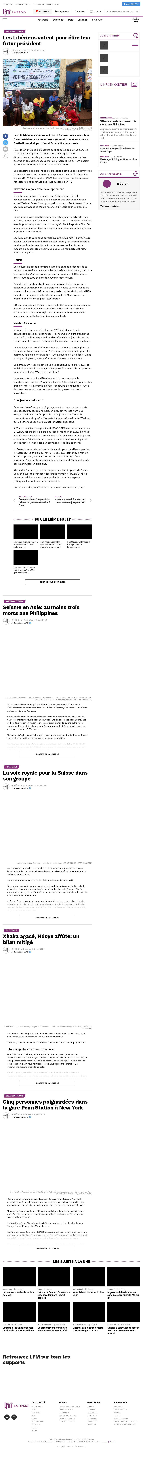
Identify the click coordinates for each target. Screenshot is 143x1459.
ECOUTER (42, 11)
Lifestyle (82, 20)
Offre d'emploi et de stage (126, 1422)
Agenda (117, 1413)
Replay (79, 11)
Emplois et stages (67, 1419)
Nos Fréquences (121, 1419)
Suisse (34, 1419)
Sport (34, 1431)
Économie (36, 1425)
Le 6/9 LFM (91, 1410)
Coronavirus (37, 1407)
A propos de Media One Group (47, 5)
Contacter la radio (67, 1416)
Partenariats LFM (66, 1422)
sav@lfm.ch (110, 1443)
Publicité (8, 5)
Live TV (95, 11)
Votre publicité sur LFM (124, 1425)
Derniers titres (66, 1410)
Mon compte (131, 4)
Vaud (34, 1416)
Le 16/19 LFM (92, 1419)
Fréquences (64, 1413)
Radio (70, 20)
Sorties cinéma (120, 1410)
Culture (35, 1428)
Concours (97, 20)
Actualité (43, 20)
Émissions (58, 20)
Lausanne (36, 1413)
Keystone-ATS (21, 53)
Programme (62, 11)
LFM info (90, 1407)
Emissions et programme (70, 1407)
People (117, 1416)
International (38, 1422)
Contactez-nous (23, 5)
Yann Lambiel (92, 1413)
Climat (34, 1410)
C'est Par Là (92, 1416)
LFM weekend (92, 1422)
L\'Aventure (91, 1425)
